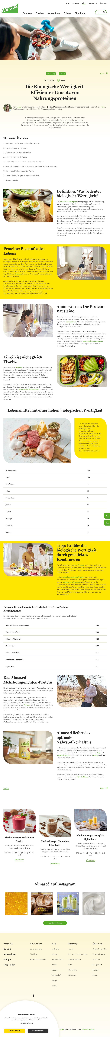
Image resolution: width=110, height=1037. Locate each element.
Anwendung (54, 13)
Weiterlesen (19, 859)
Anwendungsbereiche (38, 959)
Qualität (40, 13)
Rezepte (54, 970)
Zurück (6, 788)
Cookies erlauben (14, 1031)
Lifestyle (54, 980)
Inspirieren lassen (55, 923)
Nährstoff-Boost (82, 777)
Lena (19, 106)
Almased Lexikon (74, 959)
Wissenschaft (56, 975)
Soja (98, 753)
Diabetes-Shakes (57, 959)
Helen (103, 106)
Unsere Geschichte (100, 949)
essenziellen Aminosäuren (93, 341)
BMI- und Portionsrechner (77, 954)
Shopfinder (80, 13)
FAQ (67, 3)
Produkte (27, 13)
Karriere (95, 970)
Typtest (70, 949)
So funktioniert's (36, 949)
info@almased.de (88, 1029)
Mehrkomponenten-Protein (73, 577)
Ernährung (51, 73)
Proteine (19, 367)
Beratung (76, 3)
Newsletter (72, 975)
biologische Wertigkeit (68, 201)
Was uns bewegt (99, 954)
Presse (95, 975)
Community (93, 3)
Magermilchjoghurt (64, 755)
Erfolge (67, 13)
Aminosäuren (71, 322)
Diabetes (54, 954)
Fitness (62, 73)
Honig (95, 755)
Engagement (97, 964)
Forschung (96, 959)
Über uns (103, 3)
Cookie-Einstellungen (38, 1030)
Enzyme (18, 274)
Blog (83, 3)
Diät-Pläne (33, 954)
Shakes (53, 964)
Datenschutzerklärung (26, 1023)
